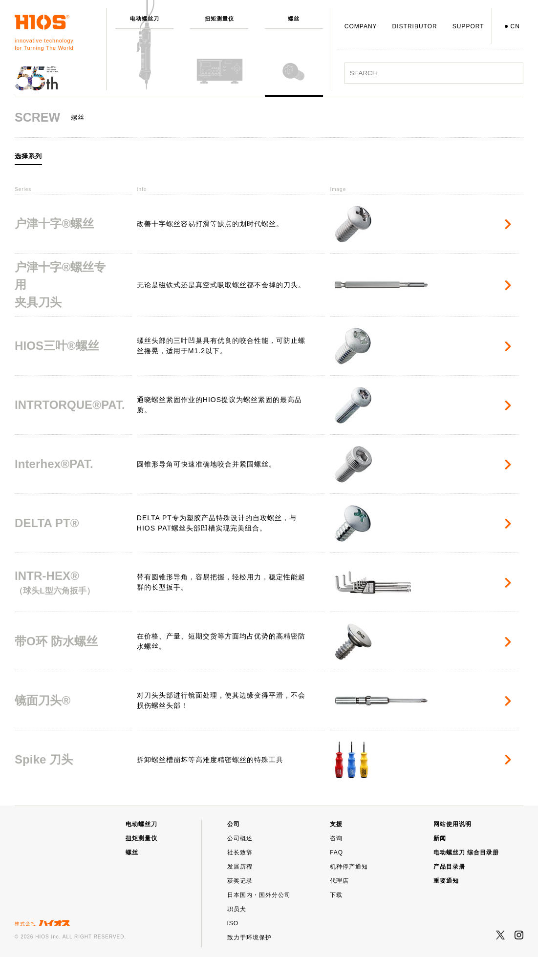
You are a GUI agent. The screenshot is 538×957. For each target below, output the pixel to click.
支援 (336, 824)
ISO (233, 923)
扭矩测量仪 (141, 838)
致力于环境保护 (249, 937)
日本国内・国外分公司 (259, 895)
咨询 (336, 838)
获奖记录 (240, 880)
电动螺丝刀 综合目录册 (466, 852)
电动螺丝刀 (141, 824)
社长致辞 (240, 852)
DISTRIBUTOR (414, 26)
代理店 (339, 880)
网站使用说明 (452, 824)
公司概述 (240, 838)
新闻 (439, 838)
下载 (336, 895)
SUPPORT (468, 26)
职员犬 (236, 909)
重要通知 (446, 880)
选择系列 (28, 156)
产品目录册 (449, 866)
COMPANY (360, 26)
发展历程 (240, 866)
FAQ (336, 852)
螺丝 (132, 852)
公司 (233, 824)
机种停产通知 (349, 866)
